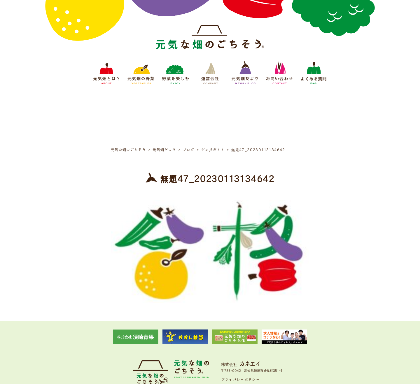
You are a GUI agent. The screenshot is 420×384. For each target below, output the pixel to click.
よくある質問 (287, 344)
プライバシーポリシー (240, 325)
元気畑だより (234, 344)
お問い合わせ (260, 344)
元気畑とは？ (133, 344)
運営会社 (212, 344)
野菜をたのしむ (187, 344)
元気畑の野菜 (159, 344)
